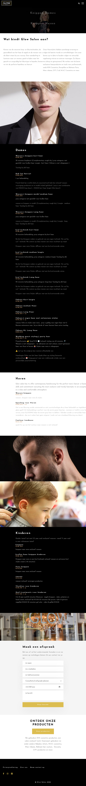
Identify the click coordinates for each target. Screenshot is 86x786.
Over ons (24, 767)
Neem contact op (37, 767)
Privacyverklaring (10, 767)
